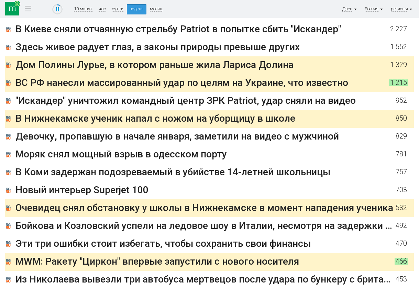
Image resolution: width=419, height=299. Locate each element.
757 (401, 172)
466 (401, 261)
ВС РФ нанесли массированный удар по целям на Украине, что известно (181, 82)
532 (401, 207)
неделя (137, 8)
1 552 (398, 47)
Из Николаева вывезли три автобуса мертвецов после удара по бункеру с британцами (214, 279)
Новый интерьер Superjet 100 (81, 190)
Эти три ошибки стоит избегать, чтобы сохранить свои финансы (163, 243)
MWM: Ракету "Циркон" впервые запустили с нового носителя (157, 261)
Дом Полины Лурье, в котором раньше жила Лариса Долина (154, 64)
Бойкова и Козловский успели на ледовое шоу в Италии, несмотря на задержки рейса (213, 225)
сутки (117, 9)
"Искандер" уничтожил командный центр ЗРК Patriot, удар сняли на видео (185, 100)
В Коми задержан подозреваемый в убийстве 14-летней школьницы (172, 172)
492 (401, 225)
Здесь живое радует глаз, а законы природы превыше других (157, 47)
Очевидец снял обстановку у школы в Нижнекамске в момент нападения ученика (204, 207)
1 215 (398, 82)
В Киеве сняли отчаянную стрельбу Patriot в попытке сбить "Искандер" (178, 29)
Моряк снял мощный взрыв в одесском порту (121, 154)
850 (401, 118)
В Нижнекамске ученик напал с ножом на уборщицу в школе (155, 118)
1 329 (398, 65)
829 (401, 136)
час (102, 9)
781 (401, 154)
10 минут (83, 9)
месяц (156, 9)
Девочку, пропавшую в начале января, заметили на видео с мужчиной (177, 136)
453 (401, 279)
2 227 (398, 29)
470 (401, 243)
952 (401, 100)
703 (401, 190)
